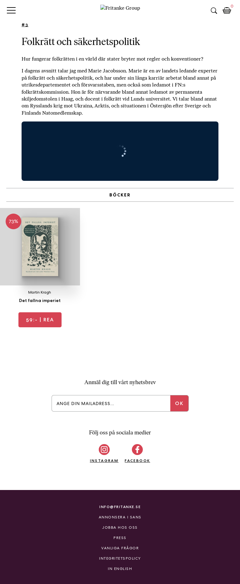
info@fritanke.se (120, 506)
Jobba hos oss (120, 527)
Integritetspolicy (120, 558)
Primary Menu (11, 10)
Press (120, 537)
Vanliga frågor (120, 548)
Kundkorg (226, 10)
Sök (213, 10)
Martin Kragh (39, 292)
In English (120, 568)
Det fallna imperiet (40, 300)
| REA (40, 320)
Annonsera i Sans (120, 517)
